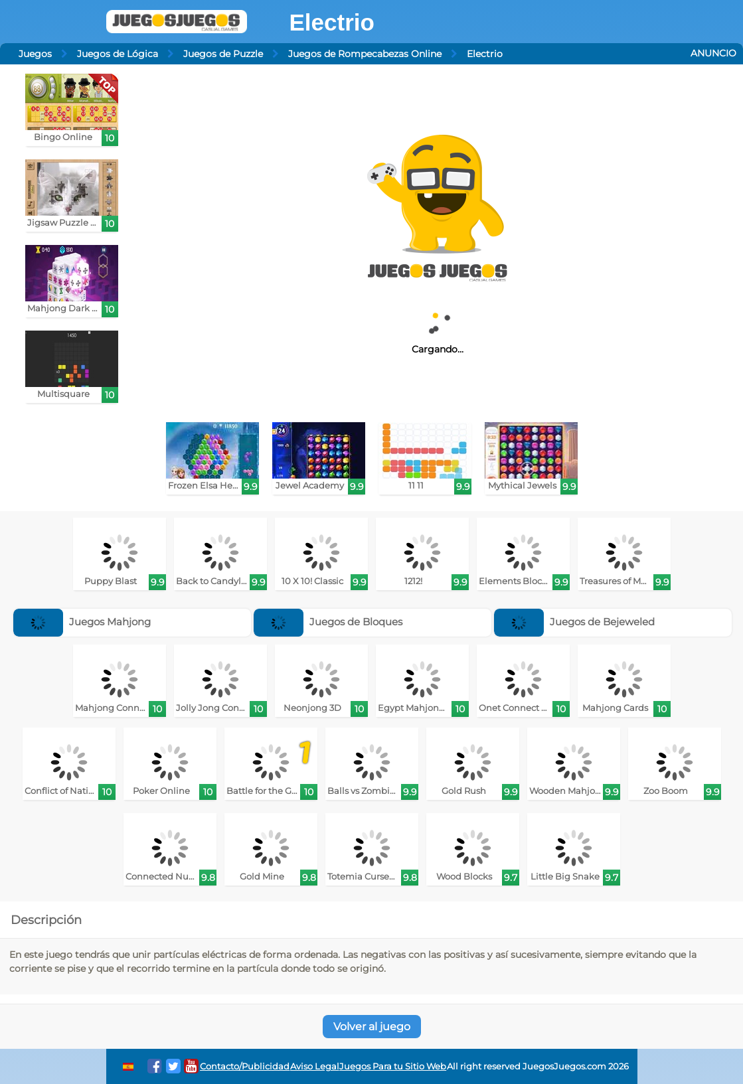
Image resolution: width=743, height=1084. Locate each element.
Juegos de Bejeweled (574, 621)
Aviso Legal (314, 1066)
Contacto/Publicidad (244, 1066)
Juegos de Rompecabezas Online (365, 54)
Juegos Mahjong (82, 621)
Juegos (35, 54)
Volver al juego (371, 1026)
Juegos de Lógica (117, 54)
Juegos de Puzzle (223, 54)
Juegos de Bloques (328, 621)
